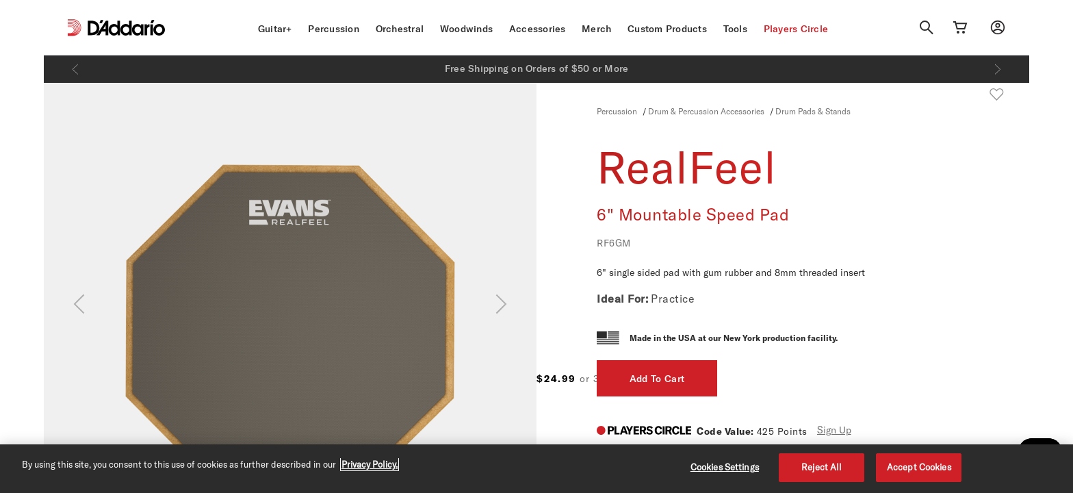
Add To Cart (908, 378)
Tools (735, 29)
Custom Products (667, 29)
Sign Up (834, 429)
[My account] (997, 27)
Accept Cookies (919, 467)
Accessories (537, 29)
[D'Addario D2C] (126, 28)
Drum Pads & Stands (813, 111)
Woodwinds (466, 29)
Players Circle (796, 29)
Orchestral (400, 29)
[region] (536, 468)
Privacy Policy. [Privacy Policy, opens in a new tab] (369, 464)
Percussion (333, 29)
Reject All (821, 467)
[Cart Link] (960, 27)
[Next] (997, 69)
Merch (596, 29)
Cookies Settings (724, 467)
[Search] (926, 27)
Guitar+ (275, 29)
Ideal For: (622, 298)
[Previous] (75, 69)
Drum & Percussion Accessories (706, 111)
